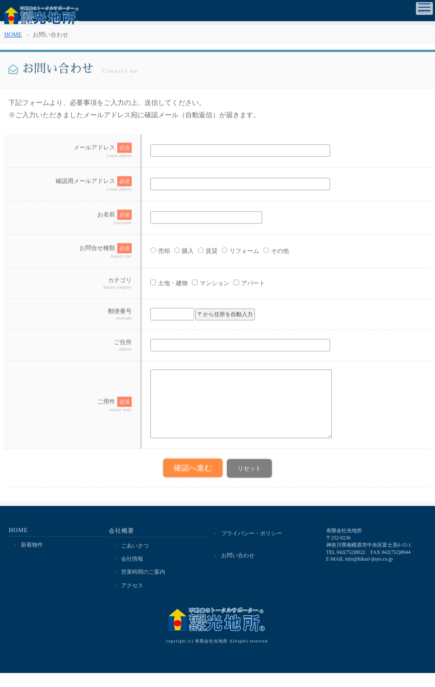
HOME (13, 37)
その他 (267, 254)
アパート (240, 286)
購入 (174, 254)
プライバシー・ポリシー (252, 546)
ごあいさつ (135, 559)
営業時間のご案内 (143, 586)
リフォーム (231, 254)
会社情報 (132, 572)
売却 (151, 254)
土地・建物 (159, 286)
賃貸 (198, 254)
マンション (201, 286)
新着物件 (32, 558)
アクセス (132, 599)
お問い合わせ (238, 569)
